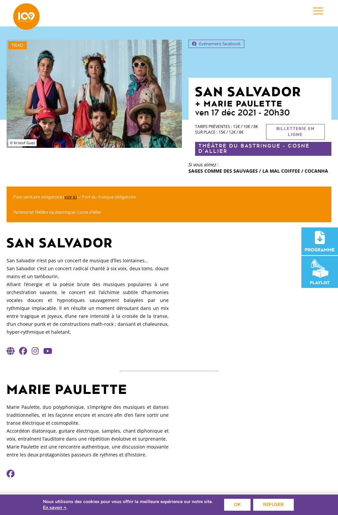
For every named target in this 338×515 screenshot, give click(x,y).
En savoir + (54, 508)
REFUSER (273, 504)
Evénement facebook (216, 44)
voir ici (70, 197)
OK (237, 504)
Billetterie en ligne (295, 132)
